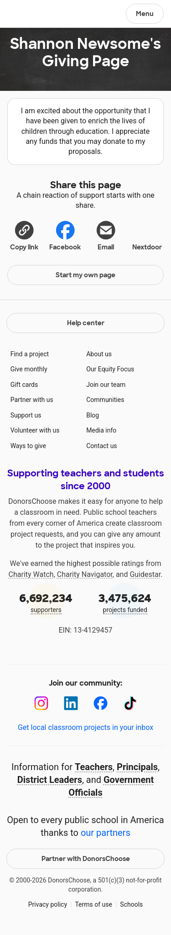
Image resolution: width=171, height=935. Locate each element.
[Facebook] (101, 703)
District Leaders (49, 779)
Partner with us (31, 399)
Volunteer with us (35, 430)
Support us (25, 415)
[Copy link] (24, 234)
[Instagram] (41, 703)
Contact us (101, 445)
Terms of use (93, 904)
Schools (131, 904)
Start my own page (85, 275)
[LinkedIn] (71, 703)
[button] (24, 234)
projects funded (125, 602)
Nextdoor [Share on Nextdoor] (147, 234)
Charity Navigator (85, 574)
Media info (101, 430)
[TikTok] (130, 703)
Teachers (94, 766)
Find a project (29, 354)
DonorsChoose (29, 14)
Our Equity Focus (110, 369)
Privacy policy (47, 904)
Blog (92, 415)
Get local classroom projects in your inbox (85, 727)
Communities (105, 399)
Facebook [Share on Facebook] (65, 235)
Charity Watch (31, 574)
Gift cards (24, 384)
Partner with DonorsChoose (85, 859)
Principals (137, 766)
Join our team (105, 384)
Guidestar (145, 574)
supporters (46, 602)
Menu (145, 14)
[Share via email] (106, 234)
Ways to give (28, 445)
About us (99, 354)
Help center (85, 323)
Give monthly (28, 369)
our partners (105, 832)
